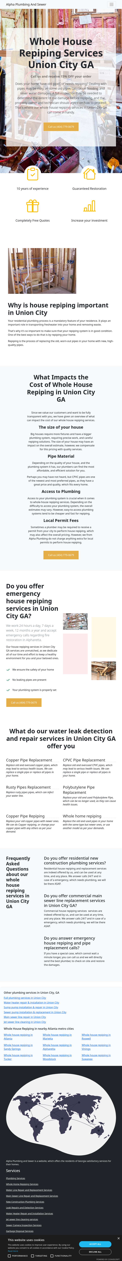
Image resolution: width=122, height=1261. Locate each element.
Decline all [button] (95, 1252)
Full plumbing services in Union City (25, 998)
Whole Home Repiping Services (22, 1184)
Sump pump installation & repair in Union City (31, 1007)
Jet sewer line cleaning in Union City (25, 1022)
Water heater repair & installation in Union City (31, 1002)
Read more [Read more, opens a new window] (13, 1251)
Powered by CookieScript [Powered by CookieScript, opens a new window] (108, 1259)
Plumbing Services (15, 1178)
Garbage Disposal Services (19, 1231)
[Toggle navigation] (111, 4)
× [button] (118, 1238)
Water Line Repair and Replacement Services (29, 1190)
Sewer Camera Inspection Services (24, 1225)
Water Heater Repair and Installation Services (29, 1213)
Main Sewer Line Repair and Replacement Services (32, 1195)
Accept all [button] (95, 1244)
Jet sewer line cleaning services (22, 1219)
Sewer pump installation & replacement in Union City (35, 1012)
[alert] (61, 1248)
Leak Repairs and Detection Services (24, 1207)
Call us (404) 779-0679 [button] (61, 126)
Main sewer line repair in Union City (25, 1017)
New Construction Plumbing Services (25, 1201)
